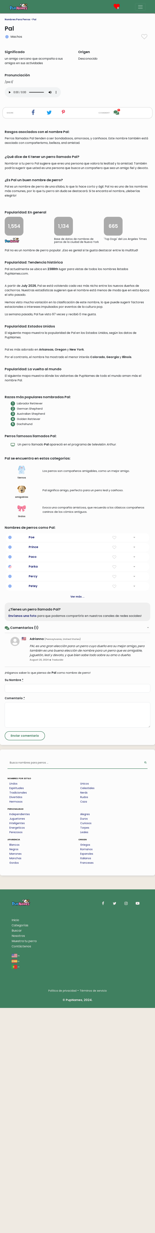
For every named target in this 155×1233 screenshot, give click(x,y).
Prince (33, 772)
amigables (21, 717)
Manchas (15, 1083)
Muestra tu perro (24, 1166)
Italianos (85, 1083)
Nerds (84, 1018)
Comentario (15, 923)
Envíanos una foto (22, 841)
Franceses (87, 1088)
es (15, 1186)
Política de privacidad (62, 1216)
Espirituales (16, 1013)
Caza (83, 1027)
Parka (33, 791)
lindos (21, 736)
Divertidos (15, 1022)
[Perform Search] (145, 988)
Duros (84, 1044)
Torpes (84, 1053)
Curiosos (85, 1048)
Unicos (84, 1009)
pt (15, 1191)
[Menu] (140, 7)
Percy (33, 801)
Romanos (86, 1074)
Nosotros (18, 1161)
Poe (31, 762)
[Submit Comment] (25, 960)
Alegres (85, 1039)
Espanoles (86, 1079)
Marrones (15, 1079)
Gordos (14, 1088)
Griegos (85, 1070)
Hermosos (15, 1027)
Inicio (15, 1145)
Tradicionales (18, 1018)
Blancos (14, 1070)
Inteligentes (17, 1048)
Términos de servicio (93, 1216)
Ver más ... (77, 822)
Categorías (20, 1150)
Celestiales (87, 1013)
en (16, 1180)
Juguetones (17, 1044)
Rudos (84, 1022)
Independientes (19, 1039)
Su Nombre (14, 905)
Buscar (17, 1155)
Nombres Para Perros (17, 19)
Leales (84, 1057)
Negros (13, 1074)
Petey (33, 811)
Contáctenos (21, 1171)
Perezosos (15, 1057)
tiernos (21, 697)
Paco (33, 782)
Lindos (13, 1009)
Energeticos (17, 1053)
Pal (34, 19)
